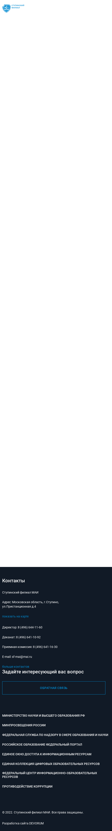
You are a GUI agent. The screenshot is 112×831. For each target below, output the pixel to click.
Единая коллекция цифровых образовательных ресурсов (51, 764)
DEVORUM (36, 823)
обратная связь (54, 688)
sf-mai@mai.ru (22, 656)
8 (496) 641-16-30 (45, 647)
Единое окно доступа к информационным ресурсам (46, 754)
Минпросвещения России (24, 725)
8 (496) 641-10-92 (28, 637)
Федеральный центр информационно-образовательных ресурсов (49, 775)
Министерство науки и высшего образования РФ (43, 715)
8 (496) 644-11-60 (30, 627)
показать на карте (15, 616)
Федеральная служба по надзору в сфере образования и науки (55, 735)
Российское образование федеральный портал (42, 744)
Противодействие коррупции (27, 786)
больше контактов (15, 666)
